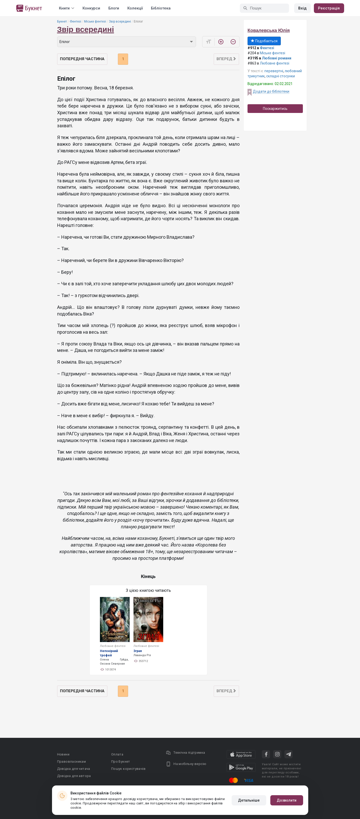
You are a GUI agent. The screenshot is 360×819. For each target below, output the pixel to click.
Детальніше (249, 800)
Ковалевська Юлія (269, 30)
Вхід (302, 8)
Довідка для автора (74, 776)
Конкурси (91, 8)
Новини (63, 754)
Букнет (62, 21)
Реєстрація (329, 8)
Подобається (264, 41)
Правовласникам (71, 761)
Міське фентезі (95, 21)
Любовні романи (276, 58)
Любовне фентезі (274, 63)
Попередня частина (82, 59)
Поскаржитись (275, 109)
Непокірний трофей (109, 653)
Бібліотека (161, 8)
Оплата (117, 754)
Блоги (113, 8)
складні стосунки (280, 76)
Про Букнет (120, 761)
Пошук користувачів (128, 769)
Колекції (135, 8)
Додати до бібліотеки (271, 91)
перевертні (273, 71)
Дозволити (287, 800)
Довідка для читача (73, 769)
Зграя (137, 651)
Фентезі (75, 21)
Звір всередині (120, 21)
